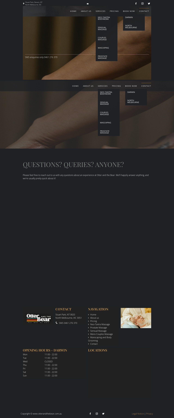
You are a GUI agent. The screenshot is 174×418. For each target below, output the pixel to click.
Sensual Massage (98, 330)
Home (73, 11)
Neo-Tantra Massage (100, 324)
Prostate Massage (98, 327)
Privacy (149, 413)
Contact (144, 11)
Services (100, 11)
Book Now (129, 11)
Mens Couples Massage (101, 334)
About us (86, 11)
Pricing (114, 11)
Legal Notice (138, 413)
